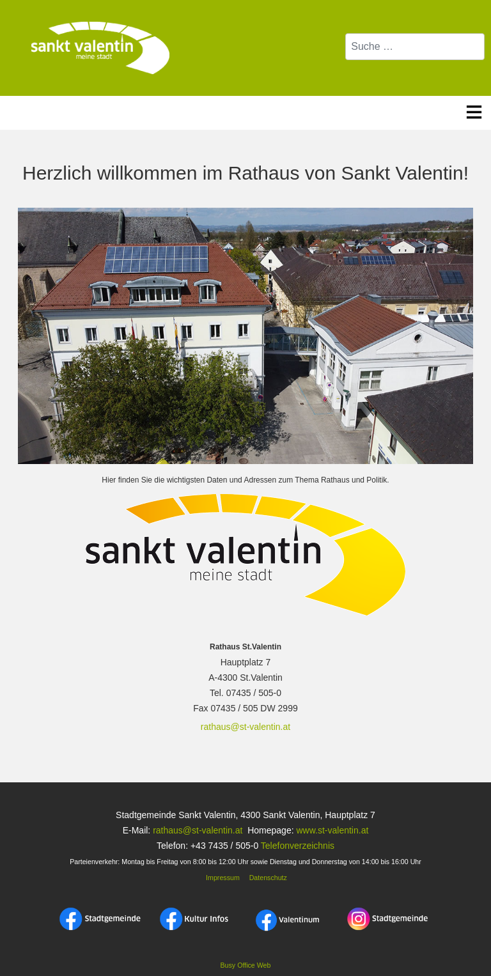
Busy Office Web (246, 965)
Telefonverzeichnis (297, 845)
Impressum (222, 877)
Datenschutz (268, 877)
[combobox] (415, 46)
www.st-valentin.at (332, 830)
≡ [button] (474, 109)
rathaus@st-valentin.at (245, 727)
